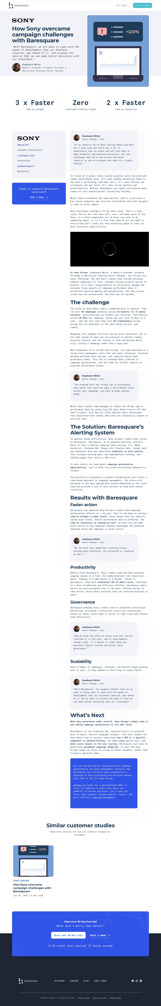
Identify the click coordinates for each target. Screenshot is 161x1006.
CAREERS (74, 981)
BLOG (86, 981)
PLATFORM (60, 981)
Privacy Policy (83, 998)
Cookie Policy (115, 998)
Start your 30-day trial (68, 935)
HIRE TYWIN (100, 981)
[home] (19, 5)
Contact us (79, 785)
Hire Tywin (142, 5)
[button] (122, 5)
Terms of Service (100, 998)
